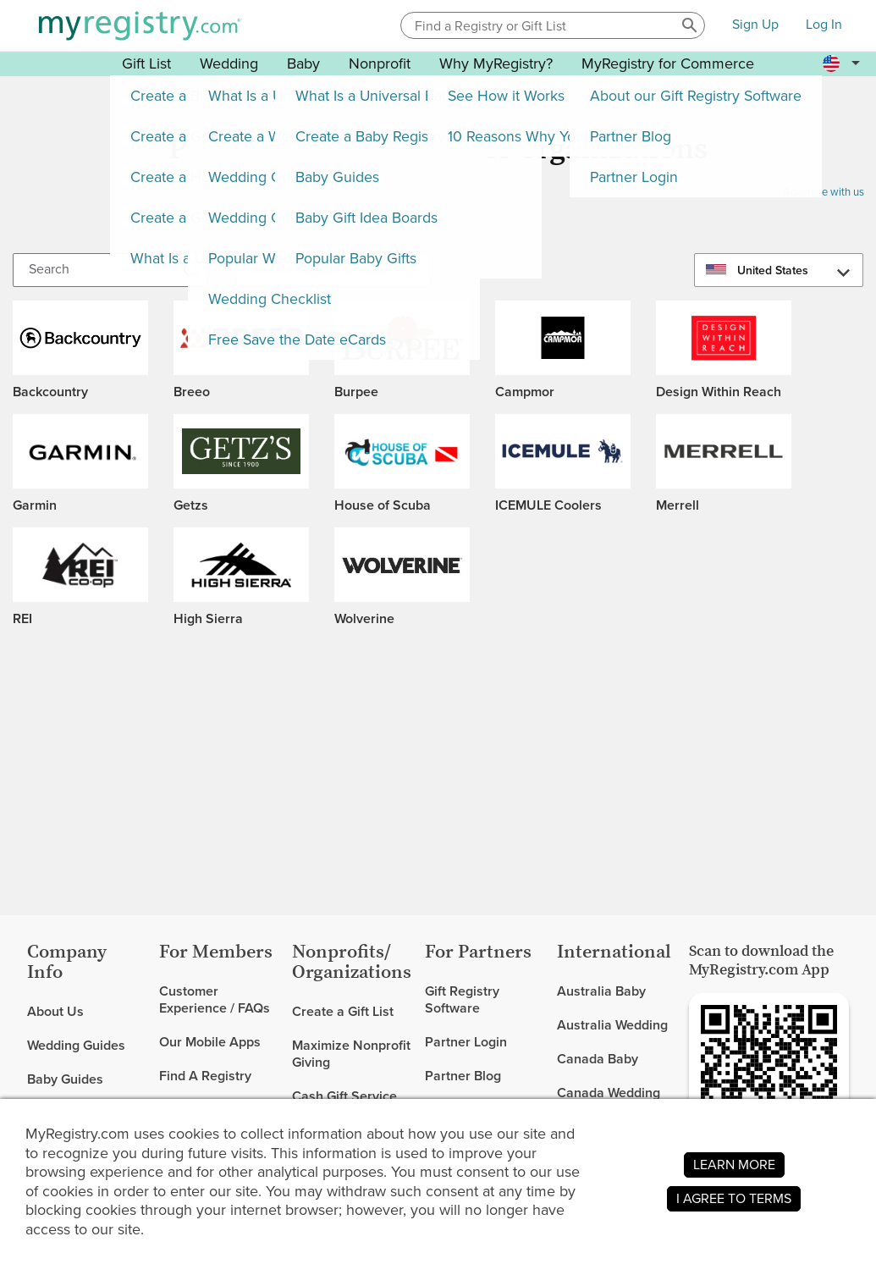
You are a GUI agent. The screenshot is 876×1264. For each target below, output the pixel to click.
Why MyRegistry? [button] (496, 63)
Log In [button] (824, 25)
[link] (86, 1046)
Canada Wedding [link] (608, 1092)
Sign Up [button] (755, 25)
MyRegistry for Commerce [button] (667, 63)
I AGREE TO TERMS (733, 1198)
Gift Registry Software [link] (462, 1000)
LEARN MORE (734, 1164)
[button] (690, 25)
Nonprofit (379, 63)
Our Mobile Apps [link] (210, 1041)
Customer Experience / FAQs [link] (214, 1000)
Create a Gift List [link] (343, 1012)
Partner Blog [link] (463, 1075)
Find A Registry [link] (205, 1075)
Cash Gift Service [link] (344, 1096)
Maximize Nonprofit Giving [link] (351, 1053)
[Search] (110, 270)
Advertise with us (823, 192)
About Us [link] (55, 1012)
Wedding (229, 63)
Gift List (146, 63)
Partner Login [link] (466, 1041)
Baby (303, 63)
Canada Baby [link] (597, 1058)
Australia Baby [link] (601, 992)
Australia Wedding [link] (612, 1025)
